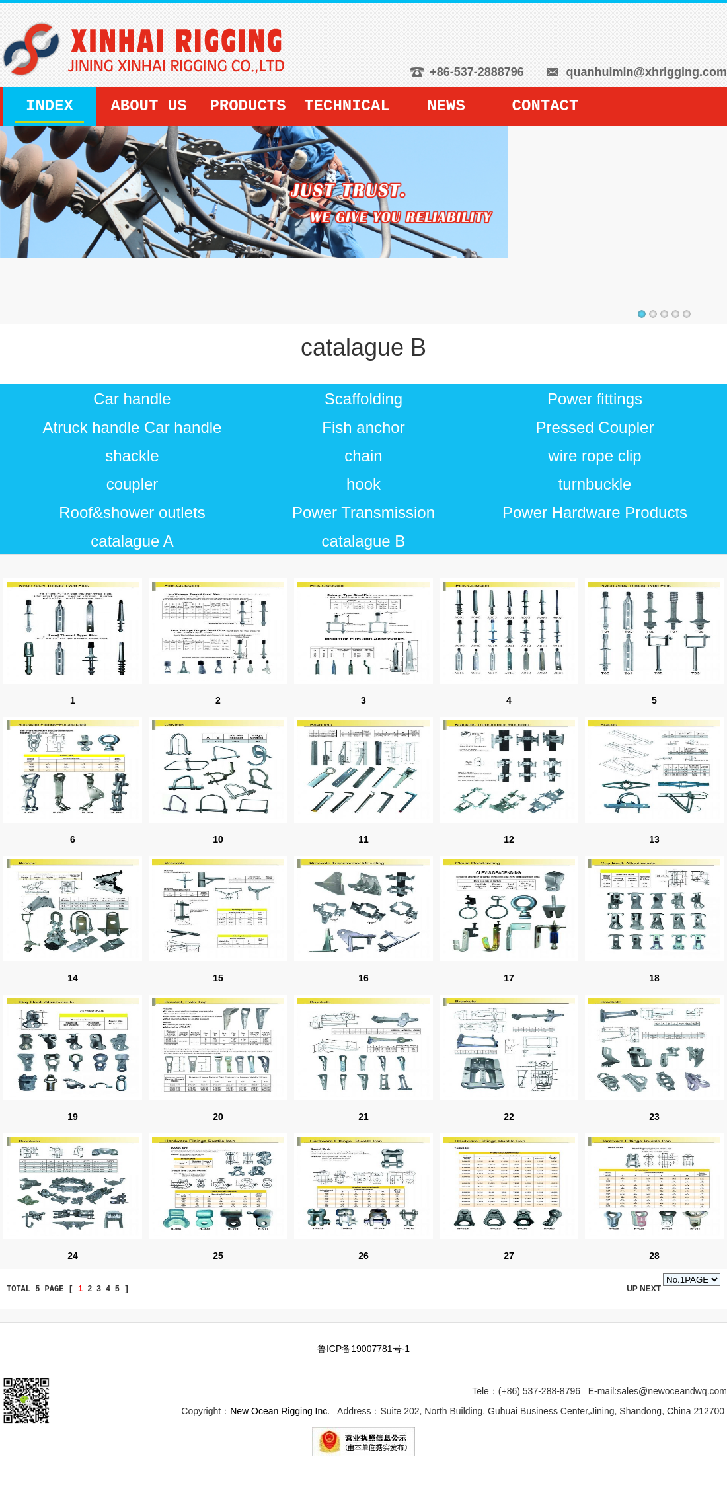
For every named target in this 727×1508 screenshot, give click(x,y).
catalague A (132, 541)
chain (363, 456)
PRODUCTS (248, 106)
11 (363, 839)
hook (363, 484)
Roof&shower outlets (132, 512)
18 (654, 978)
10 (218, 839)
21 (363, 1117)
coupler (132, 484)
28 (654, 1255)
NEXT (650, 1288)
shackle (132, 456)
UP (633, 1288)
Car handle (132, 399)
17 (509, 978)
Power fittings (594, 399)
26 (363, 1255)
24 (72, 1255)
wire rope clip (594, 456)
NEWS (446, 106)
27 (509, 1255)
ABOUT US (148, 106)
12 (509, 839)
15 (218, 978)
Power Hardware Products (594, 512)
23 (654, 1117)
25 (218, 1255)
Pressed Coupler (595, 427)
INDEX (49, 106)
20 (218, 1117)
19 (72, 1117)
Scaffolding (363, 399)
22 (509, 1117)
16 (363, 978)
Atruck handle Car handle (132, 427)
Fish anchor (363, 427)
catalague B (364, 541)
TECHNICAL (347, 106)
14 (72, 978)
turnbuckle (595, 484)
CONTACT (545, 106)
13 (654, 839)
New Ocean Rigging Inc (278, 1411)
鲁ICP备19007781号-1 (363, 1348)
